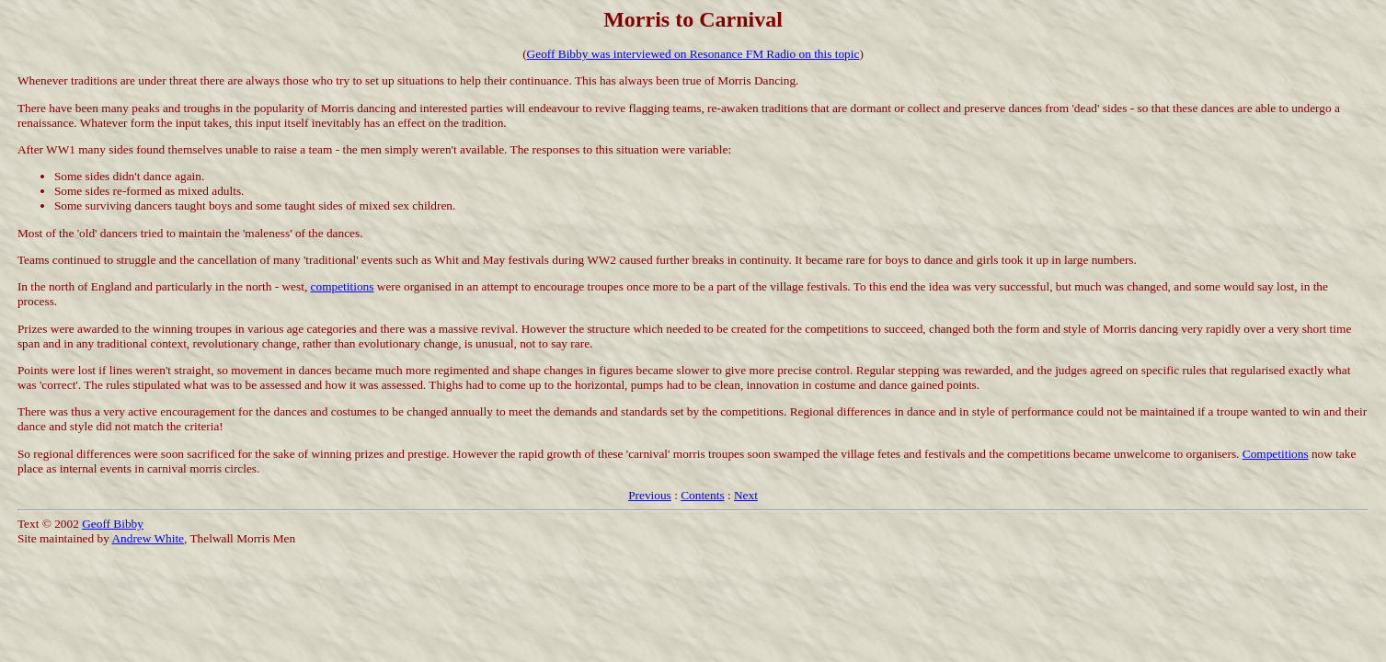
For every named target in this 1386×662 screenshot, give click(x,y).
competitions (342, 286)
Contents (702, 495)
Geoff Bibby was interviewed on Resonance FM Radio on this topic (693, 54)
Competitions (1276, 454)
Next (746, 495)
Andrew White (147, 538)
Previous (649, 495)
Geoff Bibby (112, 524)
